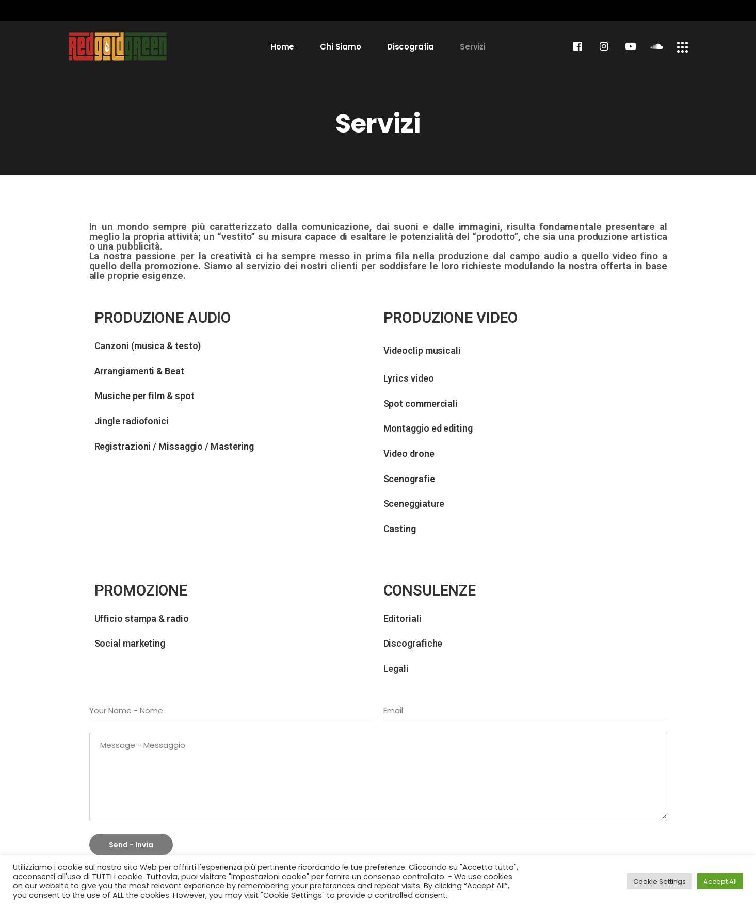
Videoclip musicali (422, 350)
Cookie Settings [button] (659, 881)
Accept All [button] (720, 881)
